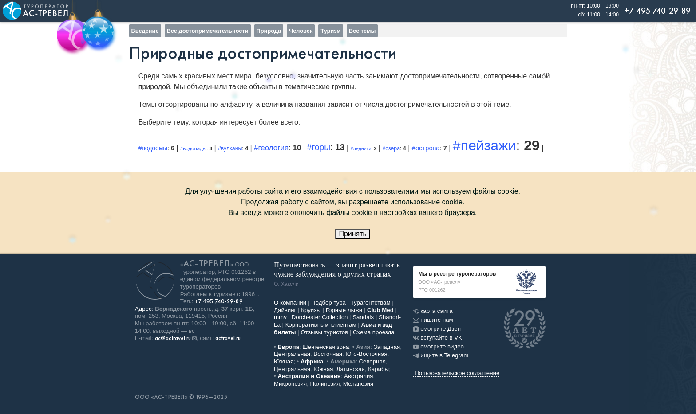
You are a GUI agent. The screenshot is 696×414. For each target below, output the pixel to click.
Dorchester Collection (320, 317)
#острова (426, 148)
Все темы (362, 30)
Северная (372, 361)
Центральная (292, 354)
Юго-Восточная (366, 354)
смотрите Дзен (437, 328)
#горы (318, 147)
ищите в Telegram (440, 355)
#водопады (193, 148)
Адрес (143, 308)
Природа (269, 30)
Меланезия (358, 383)
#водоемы (153, 148)
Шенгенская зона (325, 347)
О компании (290, 302)
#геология (271, 148)
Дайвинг (285, 310)
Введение (145, 30)
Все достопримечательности (208, 30)
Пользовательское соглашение (457, 373)
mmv (280, 317)
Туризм (330, 30)
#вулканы (230, 148)
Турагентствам (371, 302)
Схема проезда (374, 332)
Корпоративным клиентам (320, 324)
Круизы (311, 310)
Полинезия (325, 383)
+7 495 (219, 301)
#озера (391, 148)
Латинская (350, 369)
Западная (387, 347)
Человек (300, 30)
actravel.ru (228, 338)
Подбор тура (328, 302)
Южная (283, 361)
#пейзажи (484, 145)
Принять (353, 234)
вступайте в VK (437, 337)
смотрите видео (438, 346)
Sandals (363, 317)
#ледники (361, 148)
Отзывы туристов (324, 332)
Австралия (358, 376)
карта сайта (432, 311)
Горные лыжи (344, 310)
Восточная (327, 354)
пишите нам (433, 319)
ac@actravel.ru (173, 338)
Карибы (378, 369)
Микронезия (290, 383)
